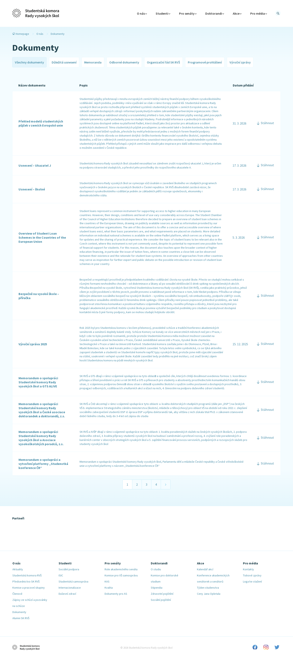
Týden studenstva (208, 587)
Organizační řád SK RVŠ (163, 62)
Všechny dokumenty (29, 62)
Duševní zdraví (67, 594)
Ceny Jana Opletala (208, 594)
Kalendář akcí (205, 569)
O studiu (156, 569)
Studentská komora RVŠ (27, 575)
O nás (39, 34)
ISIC (61, 575)
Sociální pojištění (161, 600)
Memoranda (93, 62)
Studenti (163, 13)
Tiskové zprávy (252, 575)
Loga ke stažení (252, 581)
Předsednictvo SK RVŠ (25, 581)
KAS (107, 581)
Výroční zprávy (240, 62)
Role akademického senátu (121, 569)
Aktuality (17, 569)
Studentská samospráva (73, 581)
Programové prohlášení (205, 62)
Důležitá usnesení (64, 62)
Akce (237, 13)
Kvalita (109, 587)
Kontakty (248, 569)
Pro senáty (188, 13)
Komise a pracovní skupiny (28, 587)
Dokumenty (19, 612)
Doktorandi (214, 13)
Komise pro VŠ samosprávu (121, 575)
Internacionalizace (70, 587)
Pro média (258, 13)
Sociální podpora (69, 569)
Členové (17, 594)
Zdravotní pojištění (162, 594)
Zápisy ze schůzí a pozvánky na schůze (29, 603)
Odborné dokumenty (124, 62)
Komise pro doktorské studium (164, 578)
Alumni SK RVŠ (20, 618)
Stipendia (156, 587)
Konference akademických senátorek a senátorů (213, 578)
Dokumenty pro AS (116, 594)
